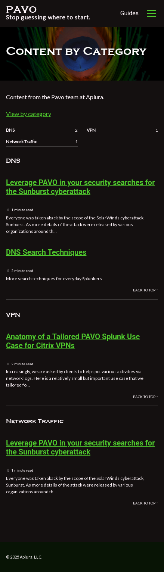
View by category (28, 113)
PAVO (48, 13)
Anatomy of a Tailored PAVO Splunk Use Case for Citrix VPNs (73, 341)
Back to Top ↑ (145, 290)
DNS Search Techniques (46, 252)
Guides (129, 13)
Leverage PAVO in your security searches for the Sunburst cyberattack (80, 187)
